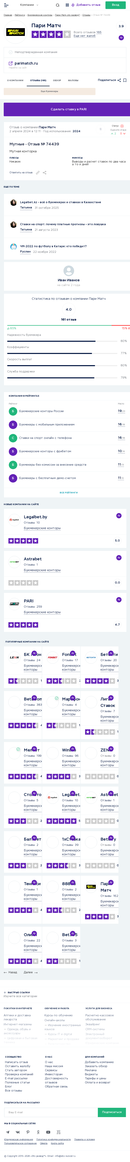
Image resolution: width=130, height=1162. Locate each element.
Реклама (91, 1070)
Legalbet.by (35, 517)
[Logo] (15, 32)
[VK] (17, 1132)
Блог (8, 1086)
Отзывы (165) (38, 81)
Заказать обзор (96, 1066)
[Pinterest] (28, 1132)
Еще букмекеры (49, 91)
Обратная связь (56, 1086)
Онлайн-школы (55, 1020)
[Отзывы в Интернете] (15, 5)
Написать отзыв (16, 1062)
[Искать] (50, 5)
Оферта (44, 1144)
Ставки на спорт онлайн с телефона (45, 438)
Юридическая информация (18, 1140)
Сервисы (51, 1070)
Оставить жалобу (17, 1066)
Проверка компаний (19, 1074)
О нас (49, 1062)
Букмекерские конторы (40, 15)
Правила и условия (84, 1140)
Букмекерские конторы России (41, 411)
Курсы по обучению (59, 1015)
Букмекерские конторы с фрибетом (45, 451)
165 (99, 32)
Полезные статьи (17, 1082)
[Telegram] (7, 1132)
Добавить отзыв (88, 5)
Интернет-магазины (18, 1024)
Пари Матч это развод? (67, 15)
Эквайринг (92, 1024)
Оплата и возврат (98, 1082)
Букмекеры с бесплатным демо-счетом (47, 478)
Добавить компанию (99, 1062)
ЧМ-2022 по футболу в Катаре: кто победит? (53, 246)
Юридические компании (102, 1043)
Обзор (57, 81)
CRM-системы (95, 1029)
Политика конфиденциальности (53, 1140)
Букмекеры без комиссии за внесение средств (52, 465)
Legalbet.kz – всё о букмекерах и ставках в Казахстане (60, 202)
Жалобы (73, 81)
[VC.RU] (58, 1132)
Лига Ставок (108, 702)
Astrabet (33, 559)
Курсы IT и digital (60, 1034)
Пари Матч (47, 127)
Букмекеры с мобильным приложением (47, 424)
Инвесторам (54, 1074)
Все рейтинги (69, 493)
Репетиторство (59, 1044)
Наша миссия (54, 1066)
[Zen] (38, 1132)
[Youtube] (48, 1132)
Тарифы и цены (95, 1078)
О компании (15, 81)
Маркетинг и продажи (63, 1039)
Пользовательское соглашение (20, 1144)
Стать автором (16, 1070)
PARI (29, 601)
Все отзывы (13, 1090)
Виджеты (91, 1074)
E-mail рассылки (16, 1078)
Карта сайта (57, 1144)
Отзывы (29, 523)
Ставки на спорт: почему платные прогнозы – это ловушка (63, 224)
